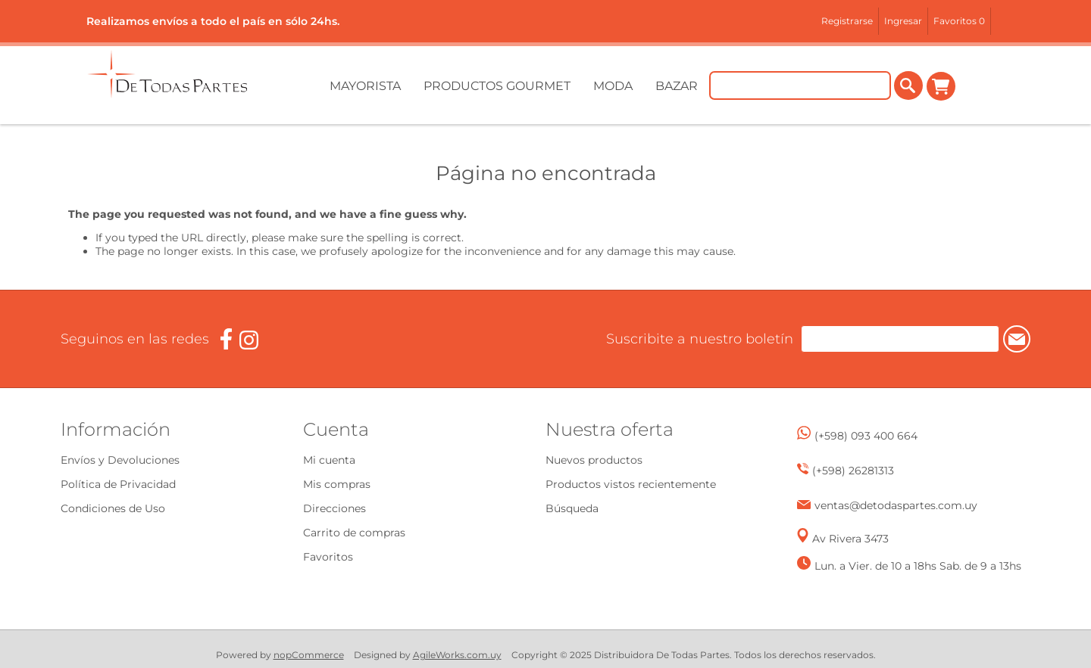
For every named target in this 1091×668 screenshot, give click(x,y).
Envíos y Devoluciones (120, 460)
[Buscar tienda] (800, 86)
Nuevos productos (594, 460)
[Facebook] (226, 339)
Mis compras (336, 484)
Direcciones (334, 508)
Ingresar (903, 20)
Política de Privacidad (118, 484)
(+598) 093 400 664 (866, 436)
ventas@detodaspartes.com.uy (895, 505)
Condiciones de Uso (113, 508)
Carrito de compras (941, 86)
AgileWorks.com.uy (457, 654)
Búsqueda (572, 508)
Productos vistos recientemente (631, 484)
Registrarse (847, 20)
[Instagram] (248, 340)
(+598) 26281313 (853, 470)
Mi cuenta (329, 460)
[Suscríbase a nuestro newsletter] (885, 339)
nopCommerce (309, 654)
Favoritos (328, 557)
